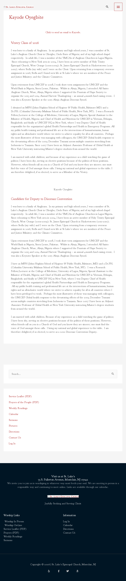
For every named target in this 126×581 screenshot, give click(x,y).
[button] (107, 6)
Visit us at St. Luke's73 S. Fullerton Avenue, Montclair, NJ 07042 (63, 478)
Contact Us (15, 437)
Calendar (13, 414)
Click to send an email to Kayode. (63, 32)
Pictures (13, 425)
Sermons (13, 420)
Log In (12, 443)
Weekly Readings (18, 408)
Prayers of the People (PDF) (24, 402)
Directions (14, 431)
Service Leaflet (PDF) (20, 396)
